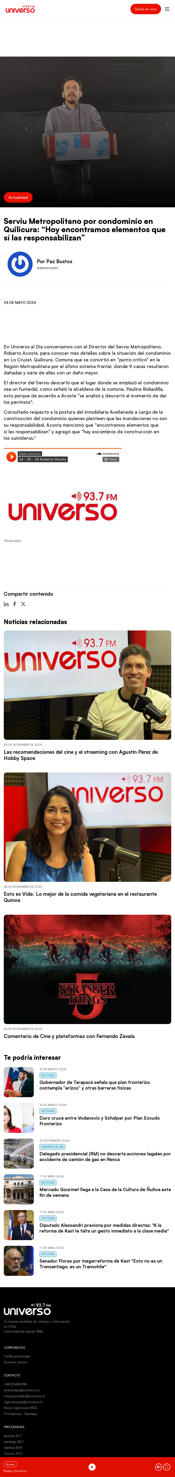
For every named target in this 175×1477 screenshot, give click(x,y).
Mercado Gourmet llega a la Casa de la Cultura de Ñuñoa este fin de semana (105, 1192)
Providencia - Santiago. (21, 1414)
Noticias (48, 1075)
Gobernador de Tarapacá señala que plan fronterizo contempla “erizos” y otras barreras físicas (94, 1085)
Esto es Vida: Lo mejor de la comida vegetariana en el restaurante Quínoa (80, 897)
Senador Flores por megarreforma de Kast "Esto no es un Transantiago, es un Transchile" (100, 1263)
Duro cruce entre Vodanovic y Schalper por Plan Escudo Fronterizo (99, 1121)
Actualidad (18, 197)
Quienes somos (15, 1362)
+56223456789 (15, 1384)
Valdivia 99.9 (13, 1448)
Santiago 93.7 (14, 1442)
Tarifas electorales (17, 1356)
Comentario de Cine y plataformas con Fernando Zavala (69, 1036)
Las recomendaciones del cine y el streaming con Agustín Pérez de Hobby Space (81, 755)
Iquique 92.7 (13, 1436)
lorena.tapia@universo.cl (22, 1390)
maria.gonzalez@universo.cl (24, 1396)
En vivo (10, 1464)
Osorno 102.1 (13, 1453)
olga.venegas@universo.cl (23, 1402)
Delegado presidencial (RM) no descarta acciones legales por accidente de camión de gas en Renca (105, 1156)
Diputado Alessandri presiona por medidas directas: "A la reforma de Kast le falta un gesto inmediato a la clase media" (104, 1228)
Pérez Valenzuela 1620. (21, 1408)
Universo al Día (52, 1147)
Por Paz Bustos (54, 261)
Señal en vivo (146, 9)
